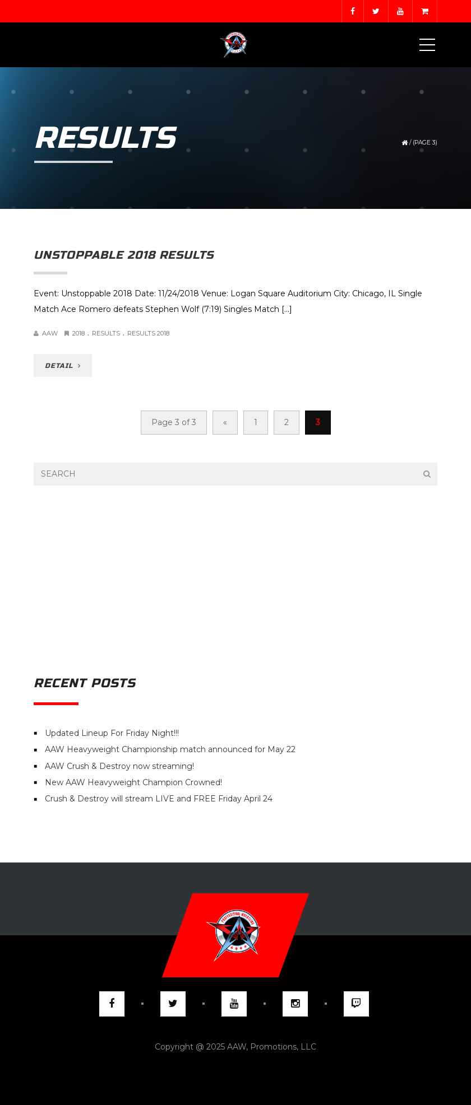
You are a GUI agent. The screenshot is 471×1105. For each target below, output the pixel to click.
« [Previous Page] (225, 422)
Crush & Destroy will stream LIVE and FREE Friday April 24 (159, 799)
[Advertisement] (235, 580)
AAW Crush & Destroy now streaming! (119, 766)
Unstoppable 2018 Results (124, 255)
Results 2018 (148, 333)
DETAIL (63, 366)
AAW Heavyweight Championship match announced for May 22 (170, 750)
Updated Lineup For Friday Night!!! (112, 733)
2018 (78, 333)
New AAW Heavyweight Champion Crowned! (133, 782)
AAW (50, 333)
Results (106, 333)
